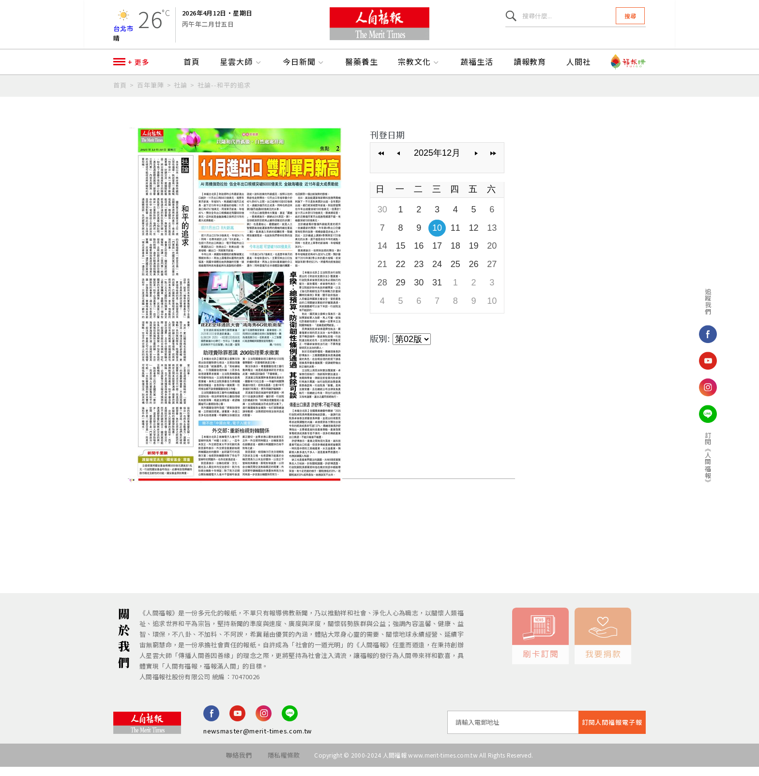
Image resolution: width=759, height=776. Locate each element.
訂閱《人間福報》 (680, 459)
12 (473, 237)
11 (455, 237)
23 (419, 273)
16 (419, 255)
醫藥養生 (361, 71)
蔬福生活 (476, 71)
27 (492, 273)
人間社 (578, 71)
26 (473, 273)
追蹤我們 (680, 301)
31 (437, 292)
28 (382, 292)
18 (455, 255)
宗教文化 (419, 71)
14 (382, 255)
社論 (180, 94)
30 (382, 219)
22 (401, 273)
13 (492, 237)
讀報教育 (530, 71)
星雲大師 (241, 71)
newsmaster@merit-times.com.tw (257, 740)
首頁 (191, 71)
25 (455, 273)
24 (437, 273)
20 (492, 255)
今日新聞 (304, 71)
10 (437, 237)
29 (401, 292)
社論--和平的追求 (224, 94)
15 (401, 255)
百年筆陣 (150, 94)
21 (382, 273)
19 (473, 255)
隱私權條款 (284, 764)
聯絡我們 (238, 764)
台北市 (123, 31)
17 (437, 255)
